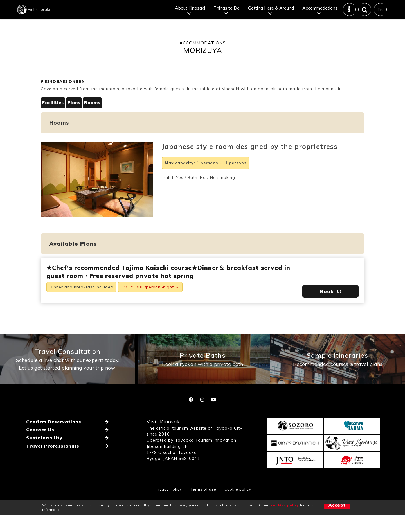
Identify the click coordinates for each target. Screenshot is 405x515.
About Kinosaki (190, 12)
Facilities (54, 112)
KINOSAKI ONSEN (63, 90)
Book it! (330, 300)
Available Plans (73, 252)
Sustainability (43, 453)
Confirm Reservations (53, 440)
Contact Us (39, 447)
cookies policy (285, 505)
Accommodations (319, 12)
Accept (327, 507)
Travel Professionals (52, 460)
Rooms (96, 112)
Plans (77, 112)
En (380, 14)
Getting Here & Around (271, 12)
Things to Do (226, 12)
